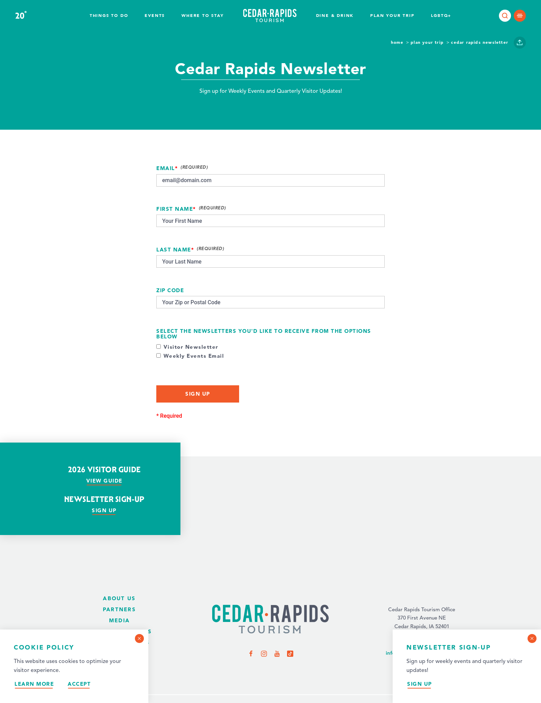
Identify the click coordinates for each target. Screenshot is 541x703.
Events (155, 15)
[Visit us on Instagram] (264, 653)
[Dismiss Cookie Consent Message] (139, 638)
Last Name (173, 250)
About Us (119, 598)
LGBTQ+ (441, 15)
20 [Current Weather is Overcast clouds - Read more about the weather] (21, 16)
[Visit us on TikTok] (290, 653)
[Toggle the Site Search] (505, 16)
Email (165, 168)
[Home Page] (270, 620)
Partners (119, 609)
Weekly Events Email (194, 356)
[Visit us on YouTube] (277, 653)
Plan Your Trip (392, 15)
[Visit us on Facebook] (251, 653)
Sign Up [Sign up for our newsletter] (419, 684)
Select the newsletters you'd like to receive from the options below (263, 334)
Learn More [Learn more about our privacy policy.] (34, 684)
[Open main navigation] (520, 16)
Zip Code (170, 291)
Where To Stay (202, 15)
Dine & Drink (335, 15)
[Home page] (270, 15)
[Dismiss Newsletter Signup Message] (532, 638)
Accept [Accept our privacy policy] (79, 684)
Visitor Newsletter (191, 347)
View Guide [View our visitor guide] (104, 480)
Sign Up (197, 393)
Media (119, 620)
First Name (174, 209)
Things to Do (109, 15)
